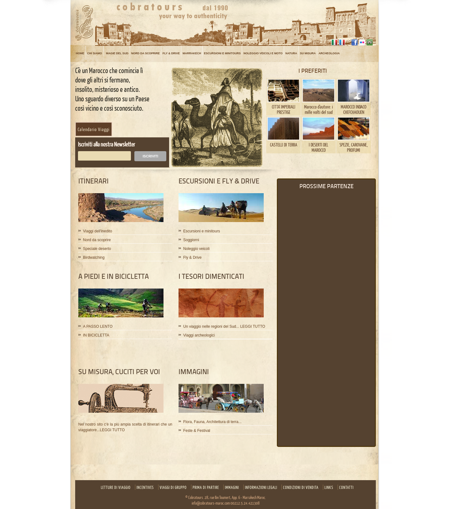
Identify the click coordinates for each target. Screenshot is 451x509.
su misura (308, 53)
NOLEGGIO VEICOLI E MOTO (263, 53)
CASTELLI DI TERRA (283, 144)
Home (80, 53)
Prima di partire (206, 487)
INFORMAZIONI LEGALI (261, 487)
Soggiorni (191, 240)
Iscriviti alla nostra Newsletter (106, 144)
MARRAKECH (192, 53)
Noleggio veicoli (196, 249)
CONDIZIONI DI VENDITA (301, 487)
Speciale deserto (97, 249)
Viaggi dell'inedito (97, 231)
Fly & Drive (192, 258)
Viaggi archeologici (199, 335)
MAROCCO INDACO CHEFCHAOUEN (353, 109)
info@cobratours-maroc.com (211, 503)
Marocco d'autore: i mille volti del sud (318, 109)
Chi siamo (94, 53)
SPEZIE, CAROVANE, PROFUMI (354, 147)
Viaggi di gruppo (173, 487)
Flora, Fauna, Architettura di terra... (212, 422)
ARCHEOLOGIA (329, 53)
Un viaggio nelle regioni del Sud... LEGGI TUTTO (224, 327)
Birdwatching (94, 258)
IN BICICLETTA (96, 335)
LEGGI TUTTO (112, 430)
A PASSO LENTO (97, 327)
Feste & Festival (196, 431)
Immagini (232, 487)
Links (328, 487)
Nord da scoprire (97, 240)
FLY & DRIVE (171, 53)
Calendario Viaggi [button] (94, 129)
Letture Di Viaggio (116, 487)
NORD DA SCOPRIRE (145, 53)
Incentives (145, 487)
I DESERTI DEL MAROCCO (318, 147)
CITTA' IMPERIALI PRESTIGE (283, 109)
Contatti (346, 487)
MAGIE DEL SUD (117, 53)
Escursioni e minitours (222, 53)
